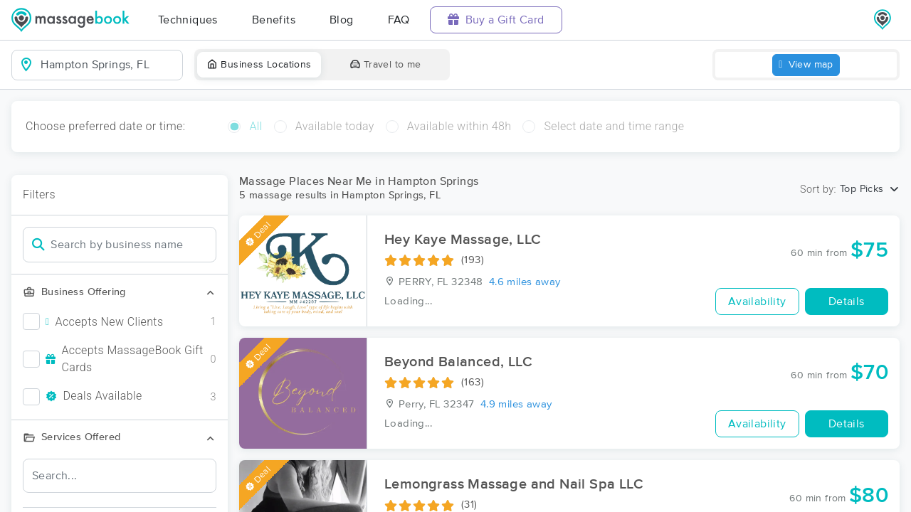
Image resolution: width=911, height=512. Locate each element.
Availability (757, 301)
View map (806, 65)
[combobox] (109, 64)
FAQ (399, 20)
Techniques (188, 20)
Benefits (273, 20)
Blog (342, 20)
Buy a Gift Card (496, 20)
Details (846, 301)
